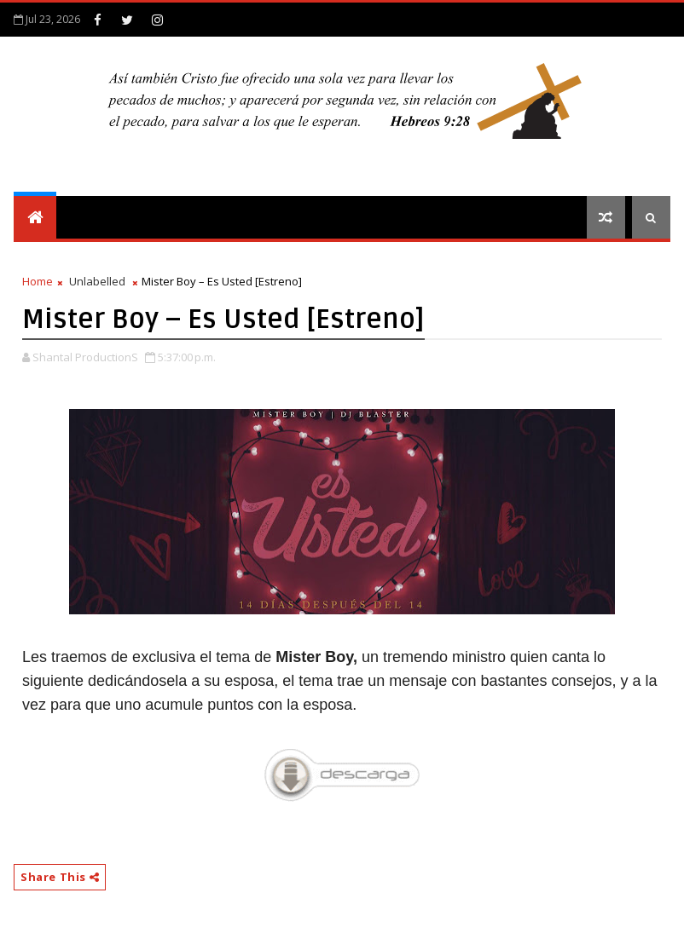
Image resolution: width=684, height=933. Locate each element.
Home (37, 281)
